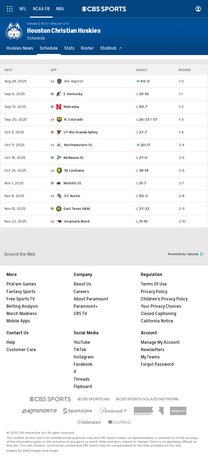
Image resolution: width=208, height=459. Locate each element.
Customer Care (21, 349)
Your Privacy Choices (161, 306)
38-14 (142, 170)
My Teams (150, 357)
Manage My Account (160, 342)
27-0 (141, 157)
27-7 (141, 132)
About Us (82, 284)
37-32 (142, 208)
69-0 (143, 81)
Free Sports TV (20, 299)
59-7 (142, 106)
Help (10, 342)
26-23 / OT (147, 119)
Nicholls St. (73, 183)
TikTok (80, 349)
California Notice (157, 321)
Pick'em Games (21, 284)
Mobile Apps (18, 321)
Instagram (84, 357)
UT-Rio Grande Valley (81, 132)
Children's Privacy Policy (164, 299)
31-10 (142, 221)
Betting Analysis (22, 306)
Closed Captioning (158, 313)
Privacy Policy (154, 291)
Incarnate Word (76, 221)
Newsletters (152, 349)
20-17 (143, 145)
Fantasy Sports (20, 291)
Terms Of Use (154, 284)
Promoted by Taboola (186, 254)
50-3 (142, 196)
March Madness (21, 313)
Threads (82, 379)
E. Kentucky (73, 94)
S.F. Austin (72, 196)
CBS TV (80, 313)
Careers (81, 291)
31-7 (141, 183)
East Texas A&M (77, 208)
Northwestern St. (78, 145)
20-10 (142, 94)
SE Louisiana (74, 170)
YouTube (82, 342)
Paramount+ (86, 306)
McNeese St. (74, 157)
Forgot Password (157, 364)
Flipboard (83, 386)
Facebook (83, 364)
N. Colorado (73, 119)
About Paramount (91, 299)
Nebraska (71, 106)
